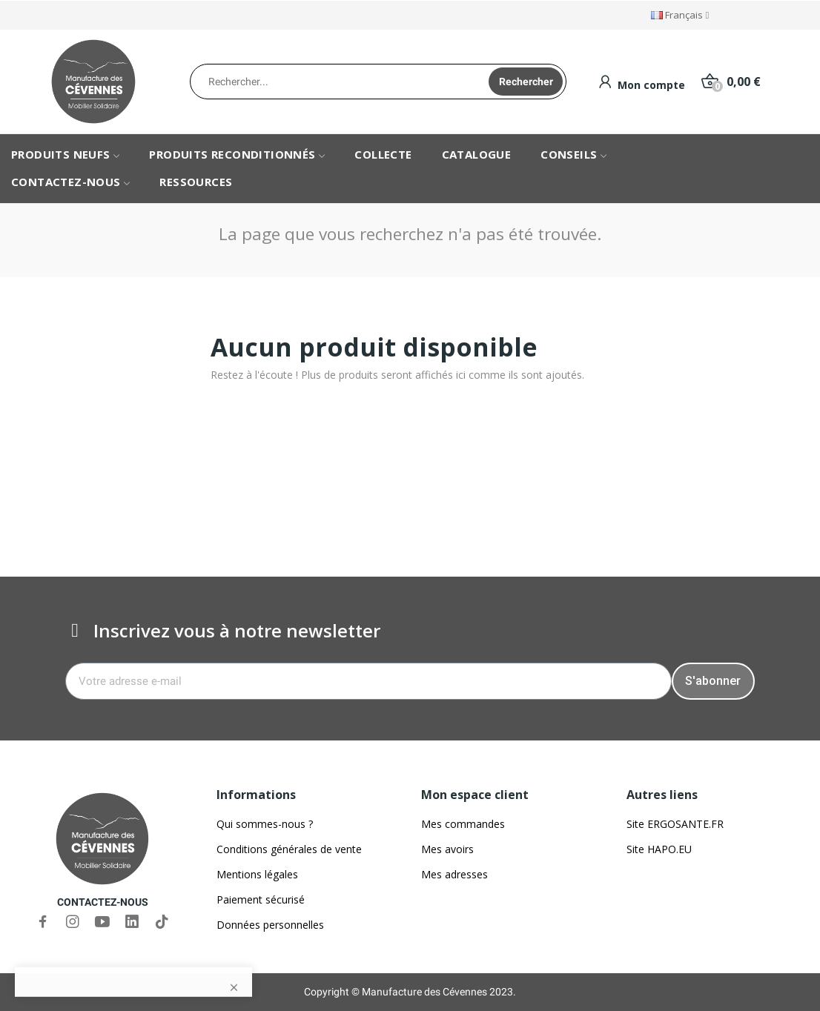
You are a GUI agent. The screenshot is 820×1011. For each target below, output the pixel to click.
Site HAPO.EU (659, 849)
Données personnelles (270, 925)
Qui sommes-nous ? (264, 824)
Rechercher (526, 81)
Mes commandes (463, 824)
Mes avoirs (447, 849)
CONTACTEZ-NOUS (102, 902)
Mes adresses (454, 874)
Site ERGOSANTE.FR (675, 824)
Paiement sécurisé (260, 899)
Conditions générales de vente (289, 849)
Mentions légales (257, 874)
